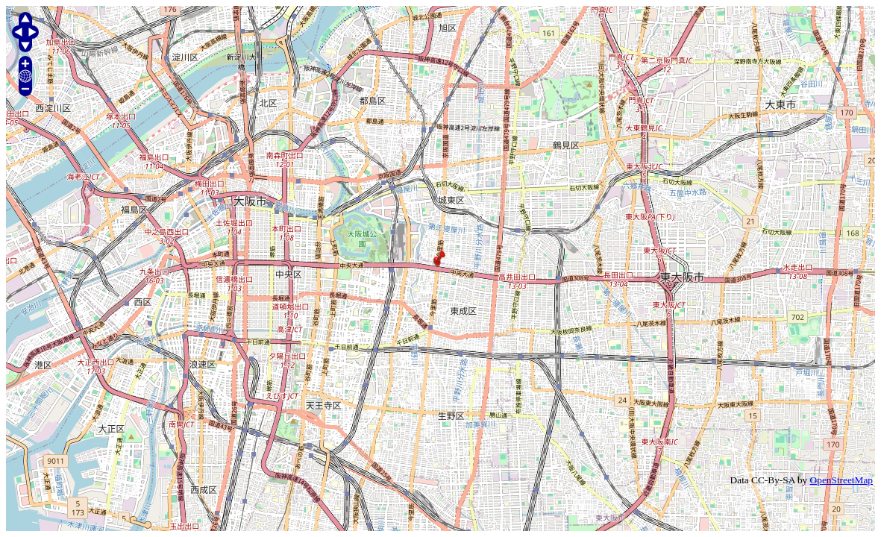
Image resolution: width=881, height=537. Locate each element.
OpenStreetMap (841, 480)
